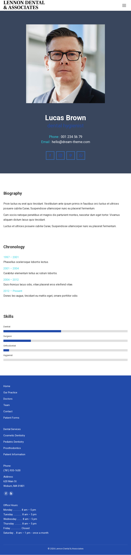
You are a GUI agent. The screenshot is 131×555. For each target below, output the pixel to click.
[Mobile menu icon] (124, 5)
